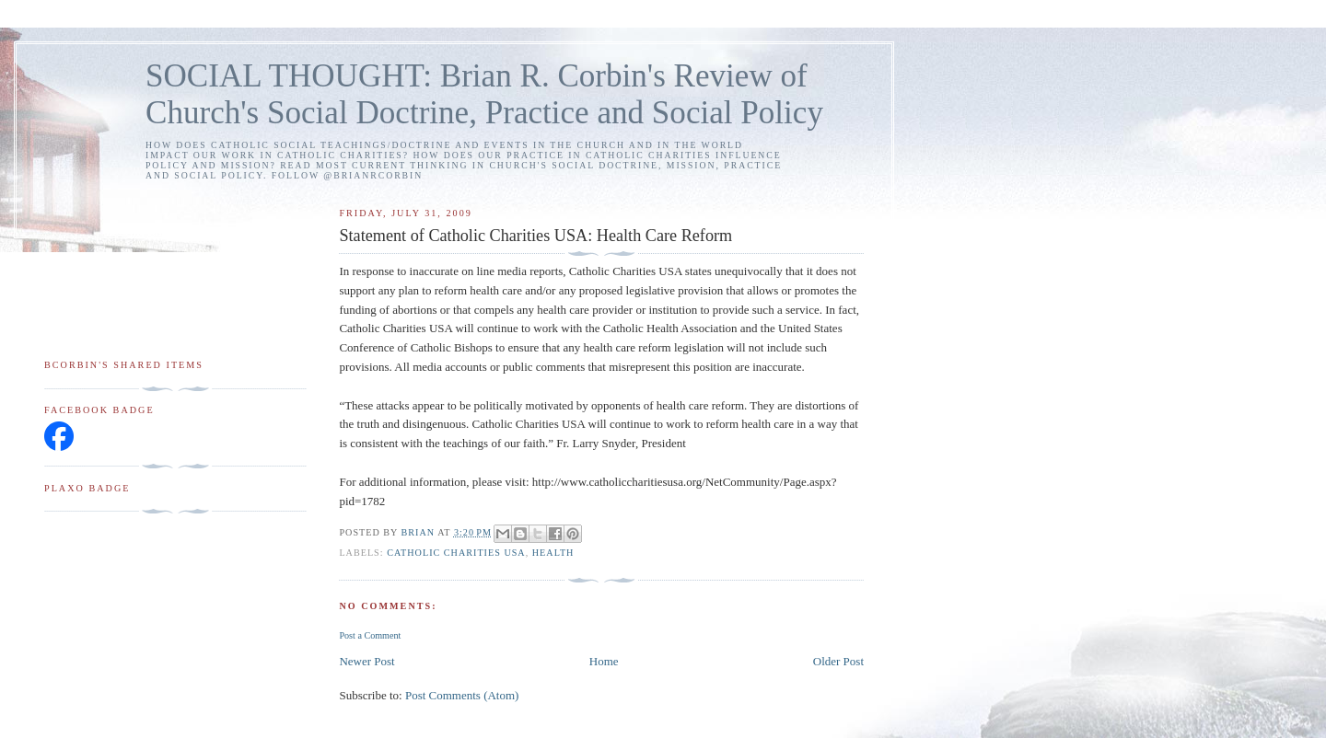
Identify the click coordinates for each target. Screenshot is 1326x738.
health (553, 553)
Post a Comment (370, 635)
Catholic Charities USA (456, 553)
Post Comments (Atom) (462, 695)
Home (604, 661)
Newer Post (366, 661)
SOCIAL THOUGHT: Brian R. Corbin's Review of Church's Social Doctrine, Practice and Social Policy (484, 94)
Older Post (838, 661)
